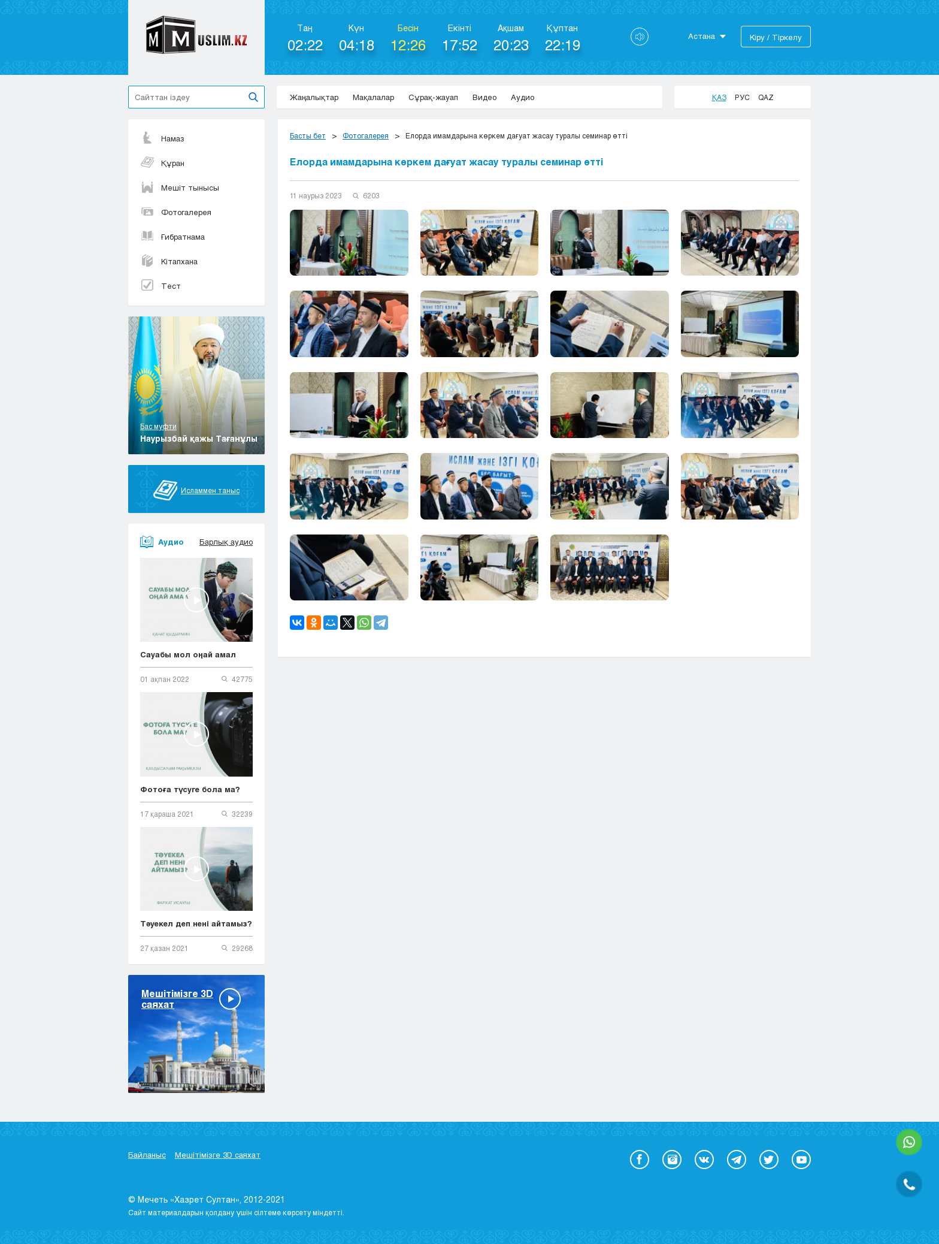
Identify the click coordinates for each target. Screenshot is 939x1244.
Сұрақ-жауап (433, 97)
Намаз (162, 138)
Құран (162, 163)
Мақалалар (373, 97)
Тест (160, 286)
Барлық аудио (226, 541)
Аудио (522, 97)
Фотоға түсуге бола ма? (190, 789)
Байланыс (147, 1155)
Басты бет (308, 135)
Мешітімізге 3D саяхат (218, 1155)
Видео (484, 97)
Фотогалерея (175, 212)
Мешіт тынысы (179, 187)
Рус (742, 97)
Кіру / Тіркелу (776, 37)
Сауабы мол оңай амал (188, 654)
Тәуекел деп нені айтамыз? (196, 923)
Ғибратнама (172, 237)
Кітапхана (169, 261)
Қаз (719, 97)
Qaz (766, 97)
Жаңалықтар (314, 97)
